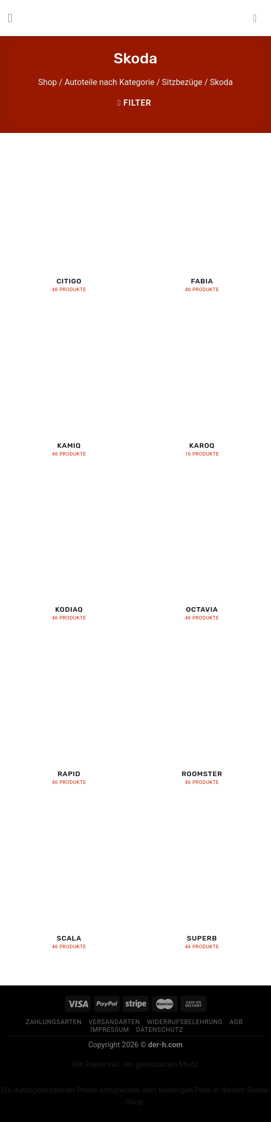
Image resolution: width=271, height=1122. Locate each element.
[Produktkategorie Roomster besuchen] (201, 718)
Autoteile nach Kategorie (109, 82)
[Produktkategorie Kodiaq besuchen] (69, 554)
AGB (236, 1022)
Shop (47, 82)
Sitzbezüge (182, 82)
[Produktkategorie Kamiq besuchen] (69, 390)
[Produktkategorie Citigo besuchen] (69, 225)
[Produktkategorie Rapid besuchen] (69, 718)
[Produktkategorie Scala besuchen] (69, 883)
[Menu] (14, 17)
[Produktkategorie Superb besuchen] (201, 883)
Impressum (109, 1029)
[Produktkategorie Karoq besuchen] (201, 390)
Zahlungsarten (54, 1022)
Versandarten (114, 1022)
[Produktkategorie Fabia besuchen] (201, 225)
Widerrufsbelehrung (185, 1022)
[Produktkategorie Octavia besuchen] (201, 554)
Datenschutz (159, 1029)
